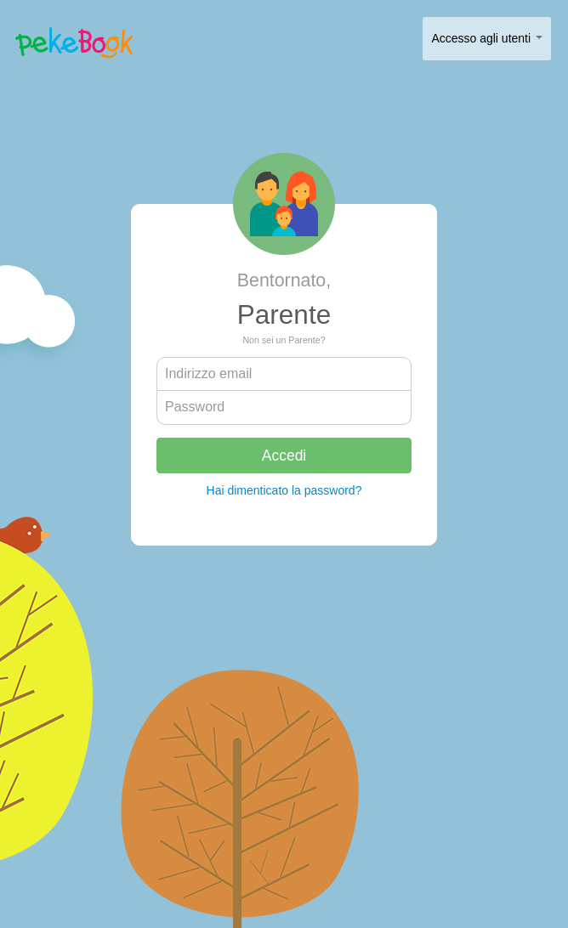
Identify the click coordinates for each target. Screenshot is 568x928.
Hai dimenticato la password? (284, 490)
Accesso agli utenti (486, 38)
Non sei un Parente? (283, 340)
